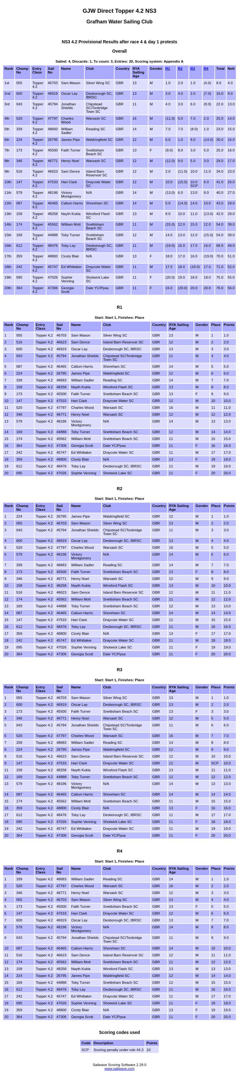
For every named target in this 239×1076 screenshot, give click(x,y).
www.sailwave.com (120, 1068)
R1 (168, 68)
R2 (180, 68)
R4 (206, 68)
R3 (192, 68)
